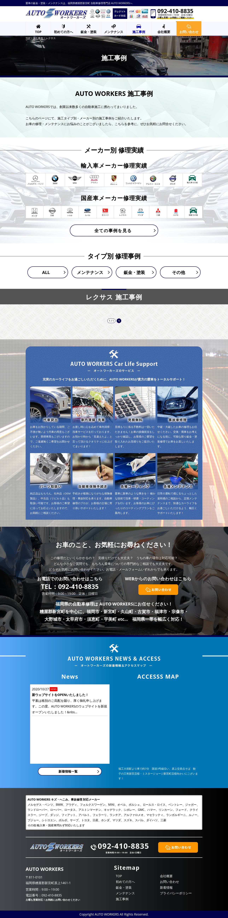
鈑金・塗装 (89, 32)
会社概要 (163, 32)
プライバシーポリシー (176, 893)
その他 (178, 272)
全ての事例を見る (113, 230)
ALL (46, 272)
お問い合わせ (169, 881)
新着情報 (166, 887)
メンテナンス (113, 32)
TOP (38, 32)
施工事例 (138, 32)
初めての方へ (63, 32)
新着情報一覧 (68, 771)
